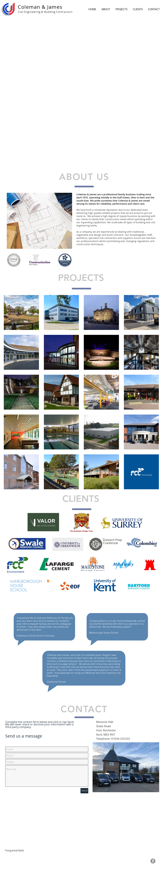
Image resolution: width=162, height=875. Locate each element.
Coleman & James (40, 7)
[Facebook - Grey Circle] (152, 861)
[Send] (84, 790)
